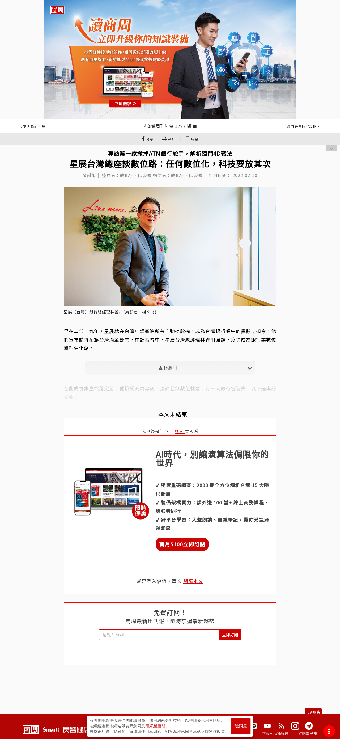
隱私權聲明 (156, 726)
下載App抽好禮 (275, 733)
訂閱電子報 (307, 733)
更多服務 (313, 712)
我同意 (241, 726)
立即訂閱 (230, 634)
